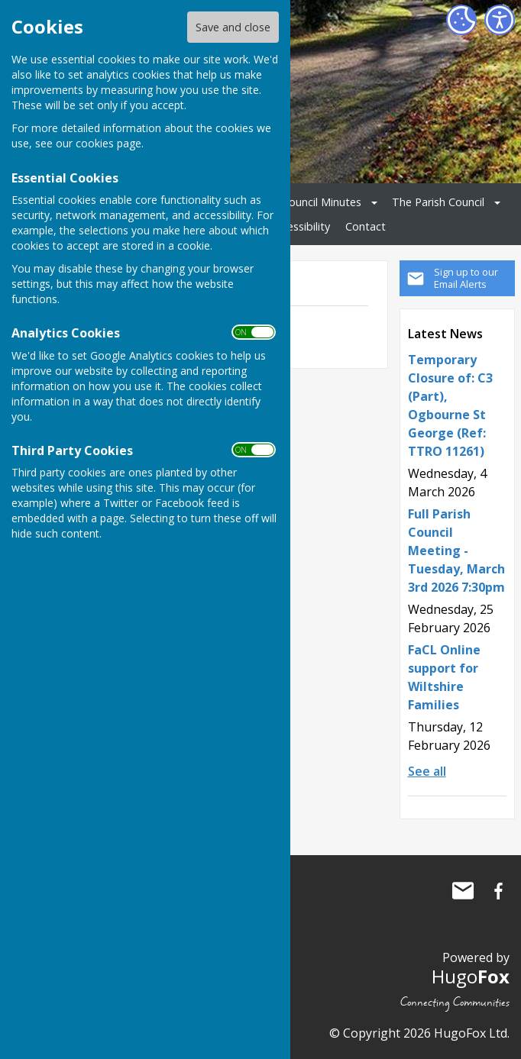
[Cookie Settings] (461, 20)
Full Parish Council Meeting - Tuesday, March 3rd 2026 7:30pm (456, 550)
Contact (365, 226)
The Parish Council (438, 202)
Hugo (471, 976)
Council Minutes (321, 202)
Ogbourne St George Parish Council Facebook (498, 891)
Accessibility (300, 226)
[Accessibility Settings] (499, 20)
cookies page (108, 143)
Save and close (233, 27)
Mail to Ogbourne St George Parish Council (462, 891)
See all (427, 771)
